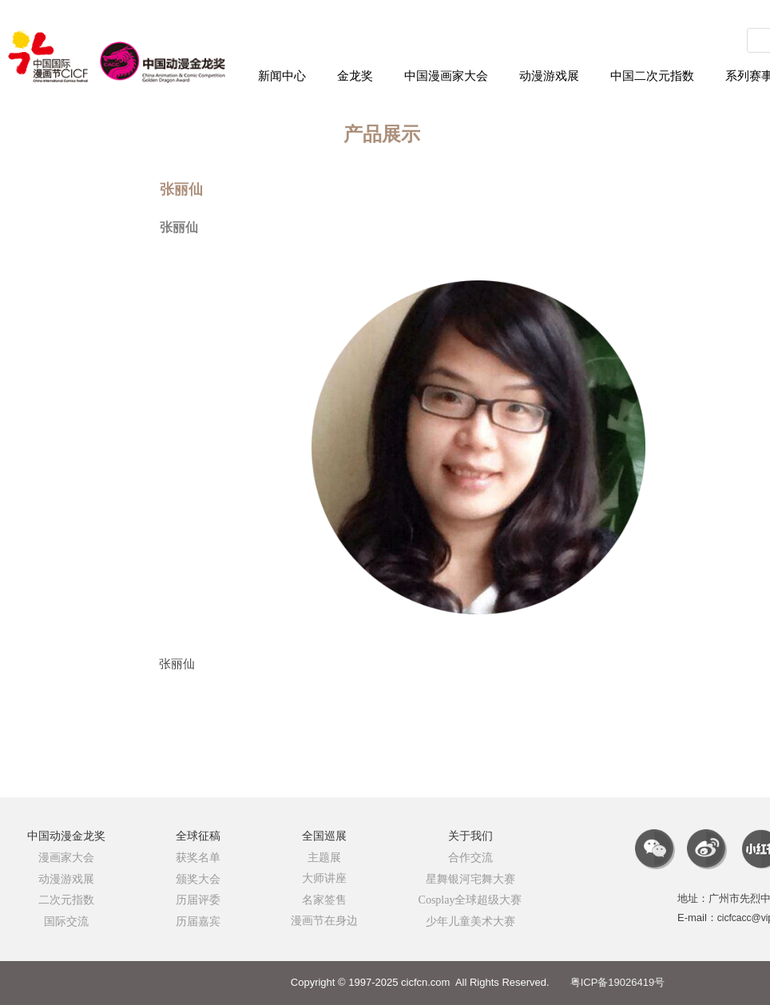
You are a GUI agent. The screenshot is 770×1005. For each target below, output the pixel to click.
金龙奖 (355, 76)
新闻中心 (282, 76)
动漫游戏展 (549, 76)
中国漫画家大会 (446, 76)
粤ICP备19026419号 (617, 982)
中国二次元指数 (652, 76)
